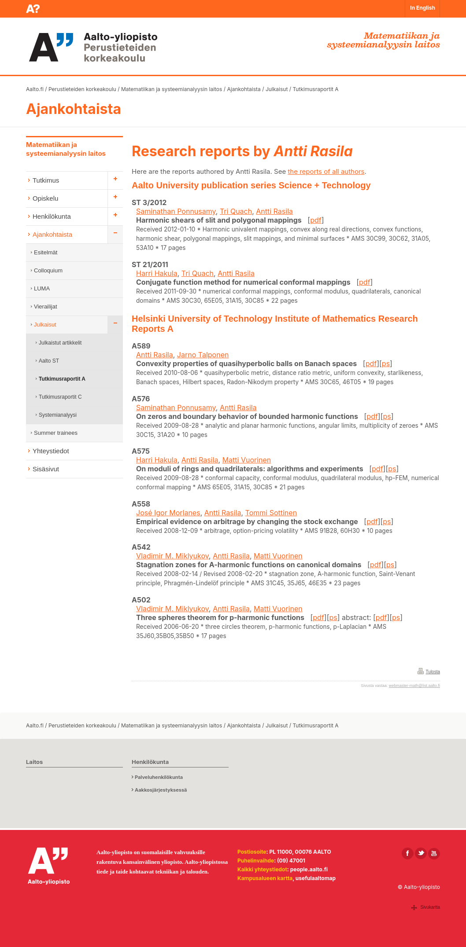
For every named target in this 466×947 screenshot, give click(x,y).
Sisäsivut (46, 469)
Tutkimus (46, 180)
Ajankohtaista (243, 89)
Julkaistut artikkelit (60, 343)
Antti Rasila (274, 211)
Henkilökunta (52, 216)
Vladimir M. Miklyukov (172, 555)
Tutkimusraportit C (60, 397)
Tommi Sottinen (271, 512)
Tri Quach (236, 211)
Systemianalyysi (58, 415)
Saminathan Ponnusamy (176, 211)
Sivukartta (430, 907)
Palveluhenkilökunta (159, 777)
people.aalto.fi (309, 869)
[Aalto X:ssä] (421, 853)
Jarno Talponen (203, 354)
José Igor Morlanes (168, 512)
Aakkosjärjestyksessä (161, 790)
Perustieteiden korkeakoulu (82, 89)
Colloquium (48, 270)
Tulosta (433, 671)
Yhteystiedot (51, 451)
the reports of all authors (326, 171)
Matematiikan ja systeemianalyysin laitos (171, 89)
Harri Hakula (157, 273)
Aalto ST (49, 361)
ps (386, 363)
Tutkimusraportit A (315, 89)
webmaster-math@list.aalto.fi (414, 685)
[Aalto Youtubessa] (434, 853)
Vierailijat (45, 306)
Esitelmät (45, 252)
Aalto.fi (35, 89)
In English (422, 7)
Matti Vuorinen (246, 459)
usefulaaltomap (316, 878)
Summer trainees (56, 432)
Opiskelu (45, 198)
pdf (316, 220)
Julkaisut (277, 89)
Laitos (34, 761)
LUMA (42, 288)
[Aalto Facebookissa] (408, 853)
